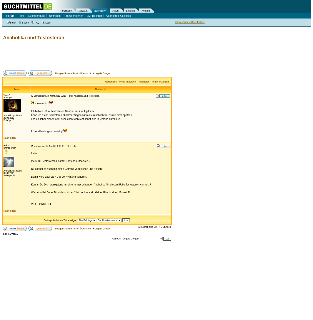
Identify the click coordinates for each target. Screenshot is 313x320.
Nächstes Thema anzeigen (154, 81)
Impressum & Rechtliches (190, 22)
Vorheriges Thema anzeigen (120, 81)
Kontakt (146, 10)
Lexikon (130, 10)
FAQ (35, 22)
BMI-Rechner (94, 15)
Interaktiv (100, 10)
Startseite (67, 10)
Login (46, 22)
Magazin (83, 10)
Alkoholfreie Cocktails (118, 15)
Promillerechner (74, 15)
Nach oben (9, 137)
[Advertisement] (81, 55)
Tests (21, 15)
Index (11, 22)
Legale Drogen (103, 73)
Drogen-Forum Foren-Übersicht (73, 73)
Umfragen (55, 15)
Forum (115, 10)
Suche (24, 22)
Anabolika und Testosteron (33, 37)
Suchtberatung (36, 15)
